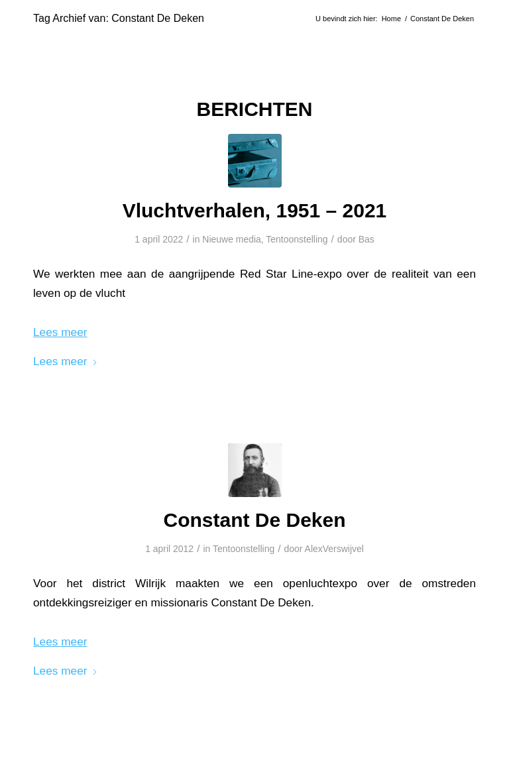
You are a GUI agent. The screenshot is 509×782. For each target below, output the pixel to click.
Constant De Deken (254, 520)
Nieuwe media (231, 239)
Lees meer (65, 361)
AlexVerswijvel (334, 548)
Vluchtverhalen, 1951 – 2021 (255, 210)
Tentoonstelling (296, 239)
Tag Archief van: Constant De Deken (118, 18)
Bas (366, 239)
